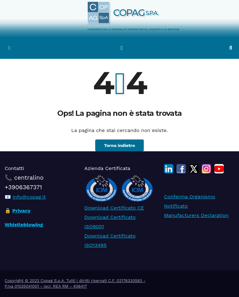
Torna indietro (119, 145)
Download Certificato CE (114, 208)
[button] (230, 48)
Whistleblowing (24, 225)
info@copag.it (28, 197)
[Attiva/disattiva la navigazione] (121, 48)
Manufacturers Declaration (196, 215)
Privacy (21, 211)
